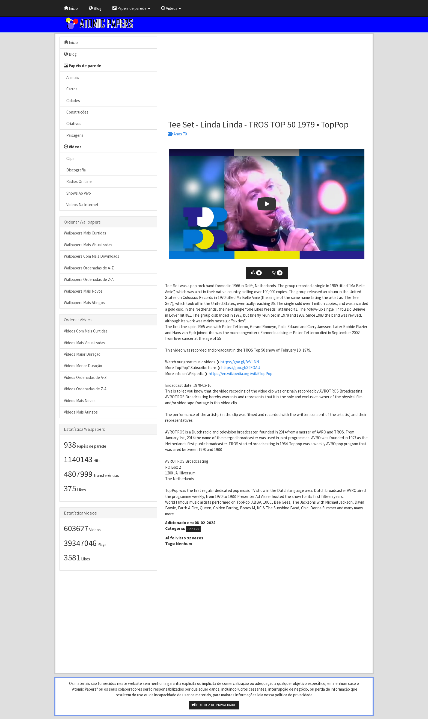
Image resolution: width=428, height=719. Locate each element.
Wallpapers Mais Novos (83, 291)
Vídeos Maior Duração (82, 354)
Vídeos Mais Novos (80, 400)
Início (71, 8)
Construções (76, 112)
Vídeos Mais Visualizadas (84, 342)
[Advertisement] (266, 75)
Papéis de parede (131, 8)
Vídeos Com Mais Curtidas (86, 331)
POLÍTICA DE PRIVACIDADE (214, 705)
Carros (71, 88)
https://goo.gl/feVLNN (240, 361)
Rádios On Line (78, 181)
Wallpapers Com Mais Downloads (91, 256)
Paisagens (74, 135)
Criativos (72, 123)
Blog (95, 8)
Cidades (72, 100)
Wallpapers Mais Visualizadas (88, 244)
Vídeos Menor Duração (83, 365)
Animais (71, 77)
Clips (69, 158)
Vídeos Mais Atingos (81, 412)
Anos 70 (177, 133)
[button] (266, 204)
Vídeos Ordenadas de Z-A (85, 388)
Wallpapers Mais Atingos (84, 302)
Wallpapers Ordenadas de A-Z (89, 268)
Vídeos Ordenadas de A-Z (85, 377)
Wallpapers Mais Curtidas (85, 233)
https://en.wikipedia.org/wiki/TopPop (240, 373)
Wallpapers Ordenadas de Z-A (89, 279)
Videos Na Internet (81, 204)
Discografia (75, 170)
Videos (171, 8)
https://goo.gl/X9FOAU (240, 367)
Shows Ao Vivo (77, 193)
